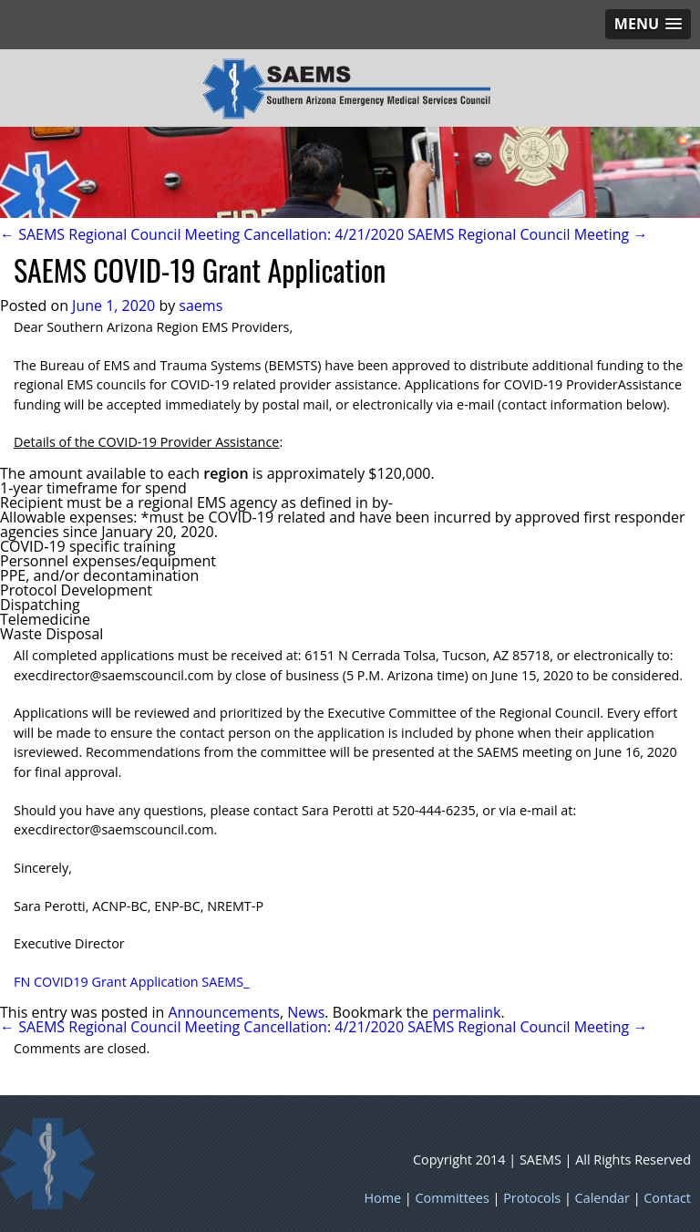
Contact (667, 1197)
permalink (466, 1012)
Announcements (224, 1012)
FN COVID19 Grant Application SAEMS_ (132, 981)
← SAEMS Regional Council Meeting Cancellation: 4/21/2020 (202, 234)
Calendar (602, 1197)
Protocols (532, 1197)
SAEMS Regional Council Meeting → (527, 234)
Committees (452, 1197)
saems (200, 305)
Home (382, 1197)
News (305, 1012)
